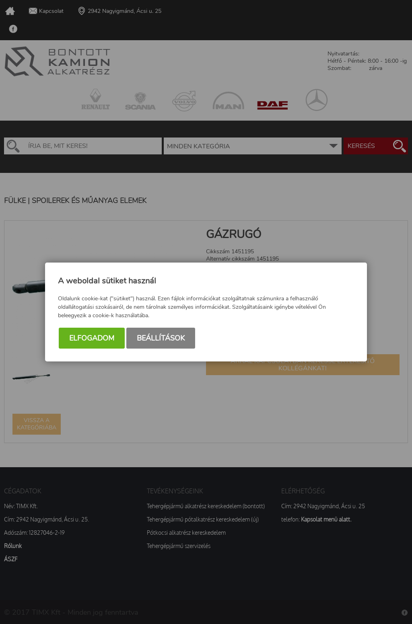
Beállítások (161, 338)
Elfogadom (91, 338)
